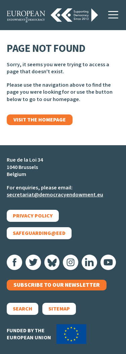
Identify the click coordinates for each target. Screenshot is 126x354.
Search (22, 309)
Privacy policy (33, 215)
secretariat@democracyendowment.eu (55, 194)
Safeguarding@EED (39, 233)
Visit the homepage (39, 119)
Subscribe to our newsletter (56, 285)
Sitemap (59, 309)
